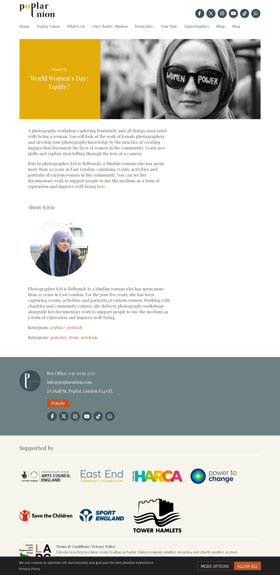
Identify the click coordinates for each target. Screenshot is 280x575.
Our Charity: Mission (110, 26)
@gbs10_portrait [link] (66, 327)
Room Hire (144, 26)
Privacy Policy (103, 546)
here (101, 186)
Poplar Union (48, 26)
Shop (220, 26)
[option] (180, 79)
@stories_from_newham (73, 337)
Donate (58, 403)
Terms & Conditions (72, 546)
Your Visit (169, 26)
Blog (236, 26)
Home (24, 26)
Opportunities (196, 26)
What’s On (76, 26)
